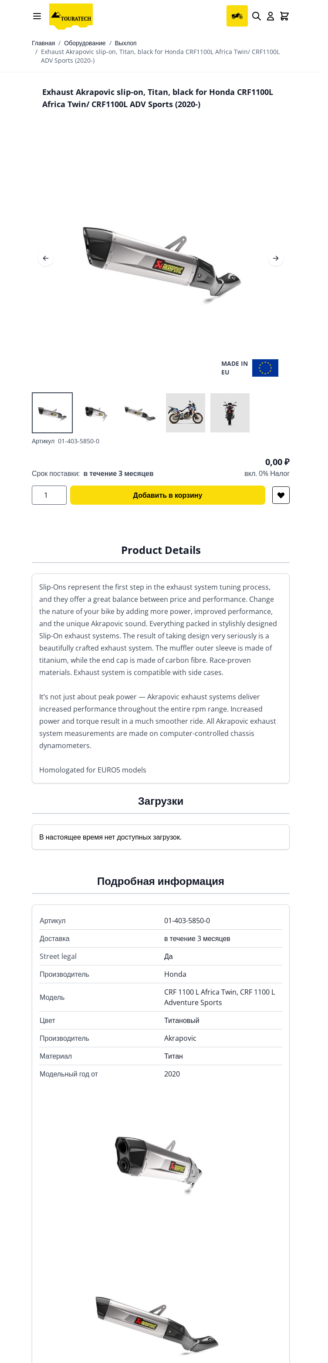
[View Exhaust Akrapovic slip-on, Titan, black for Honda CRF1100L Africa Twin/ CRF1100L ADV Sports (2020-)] (52, 412)
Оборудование (84, 43)
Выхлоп (126, 43)
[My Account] (270, 16)
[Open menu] (37, 16)
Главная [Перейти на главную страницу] (43, 43)
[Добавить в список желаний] (281, 495)
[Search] (256, 16)
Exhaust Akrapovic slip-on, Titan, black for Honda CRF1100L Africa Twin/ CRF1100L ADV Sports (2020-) (160, 55)
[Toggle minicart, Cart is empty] (284, 16)
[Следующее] (275, 258)
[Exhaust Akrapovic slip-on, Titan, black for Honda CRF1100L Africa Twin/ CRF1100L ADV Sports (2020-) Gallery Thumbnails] (141, 412)
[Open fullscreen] (161, 258)
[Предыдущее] (45, 258)
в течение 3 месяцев (118, 473)
